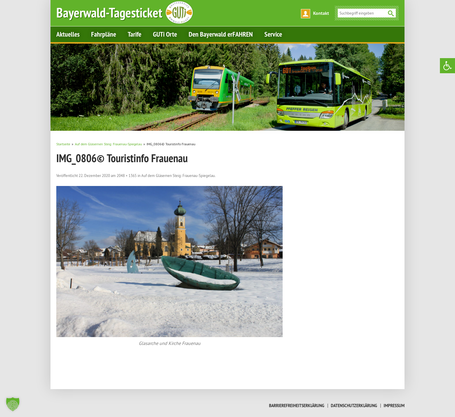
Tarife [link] (134, 34)
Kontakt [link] (321, 13)
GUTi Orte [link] (165, 34)
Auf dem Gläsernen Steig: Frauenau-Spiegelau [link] (178, 175)
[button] (13, 404)
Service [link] (273, 34)
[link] (447, 65)
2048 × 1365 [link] (127, 175)
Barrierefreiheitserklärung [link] (296, 406)
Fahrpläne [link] (103, 34)
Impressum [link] (394, 406)
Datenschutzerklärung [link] (354, 406)
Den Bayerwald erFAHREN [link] (221, 34)
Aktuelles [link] (68, 34)
